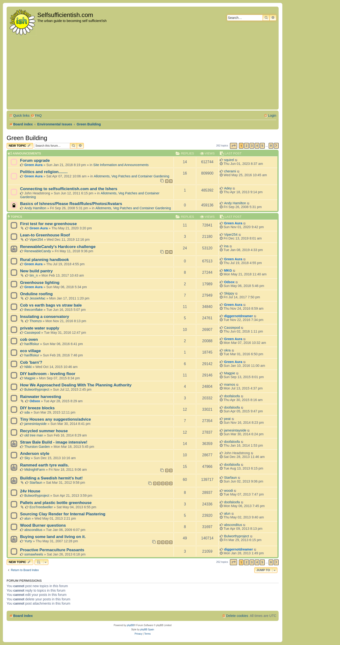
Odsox (229, 282)
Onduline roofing (36, 293)
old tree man (33, 435)
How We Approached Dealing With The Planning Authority (76, 385)
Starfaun (36, 482)
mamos (229, 384)
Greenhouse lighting (40, 282)
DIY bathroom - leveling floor (47, 373)
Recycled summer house (44, 430)
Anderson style (34, 453)
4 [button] (257, 145)
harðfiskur (31, 344)
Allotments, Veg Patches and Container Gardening (131, 176)
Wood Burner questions (43, 525)
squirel (229, 160)
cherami (230, 171)
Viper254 (36, 239)
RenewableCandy (37, 251)
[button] (233, 146)
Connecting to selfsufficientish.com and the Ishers (68, 188)
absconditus (33, 530)
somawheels (33, 554)
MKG (228, 270)
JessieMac (38, 298)
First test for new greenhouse (48, 223)
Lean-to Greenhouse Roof (45, 235)
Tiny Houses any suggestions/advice (55, 419)
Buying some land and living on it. (53, 536)
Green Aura (33, 165)
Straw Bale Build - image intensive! (53, 442)
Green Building (27, 137)
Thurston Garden (37, 447)
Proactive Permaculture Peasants (52, 549)
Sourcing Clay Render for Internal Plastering (62, 514)
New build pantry (36, 271)
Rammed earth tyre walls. (44, 465)
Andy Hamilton (35, 208)
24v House (30, 491)
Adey (228, 188)
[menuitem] (36, 115)
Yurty (28, 541)
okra (227, 350)
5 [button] (262, 145)
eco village (30, 350)
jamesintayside (35, 424)
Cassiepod (32, 332)
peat (227, 419)
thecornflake (33, 310)
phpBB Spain (147, 629)
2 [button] (246, 145)
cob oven (29, 339)
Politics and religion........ (44, 171)
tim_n (34, 275)
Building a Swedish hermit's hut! (51, 478)
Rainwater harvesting (40, 396)
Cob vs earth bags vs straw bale (51, 305)
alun (27, 518)
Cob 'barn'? (31, 362)
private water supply (39, 328)
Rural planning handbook (44, 259)
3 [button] (252, 145)
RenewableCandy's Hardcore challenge (58, 246)
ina (226, 246)
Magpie (29, 378)
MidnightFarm (34, 469)
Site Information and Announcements (121, 165)
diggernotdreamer (238, 316)
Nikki (28, 367)
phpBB (130, 625)
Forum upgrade (35, 160)
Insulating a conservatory (44, 316)
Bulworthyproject (36, 389)
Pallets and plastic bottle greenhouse (56, 502)
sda (27, 412)
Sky (27, 458)
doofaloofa (232, 396)
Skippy (229, 293)
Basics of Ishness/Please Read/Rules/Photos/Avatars (71, 203)
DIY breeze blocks (37, 408)
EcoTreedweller (41, 507)
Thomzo (36, 321)
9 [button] (271, 145)
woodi (228, 490)
